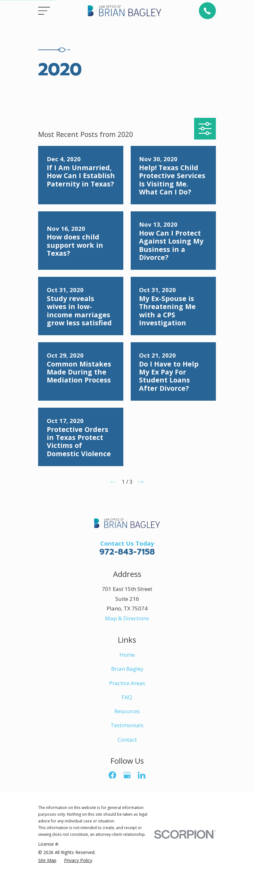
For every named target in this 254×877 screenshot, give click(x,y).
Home (127, 654)
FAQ (127, 697)
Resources (127, 711)
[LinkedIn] (141, 775)
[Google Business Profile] (127, 775)
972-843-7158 (127, 552)
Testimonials (127, 725)
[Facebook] (112, 775)
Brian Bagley (127, 668)
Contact (127, 739)
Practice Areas (127, 683)
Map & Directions (127, 618)
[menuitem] (47, 860)
